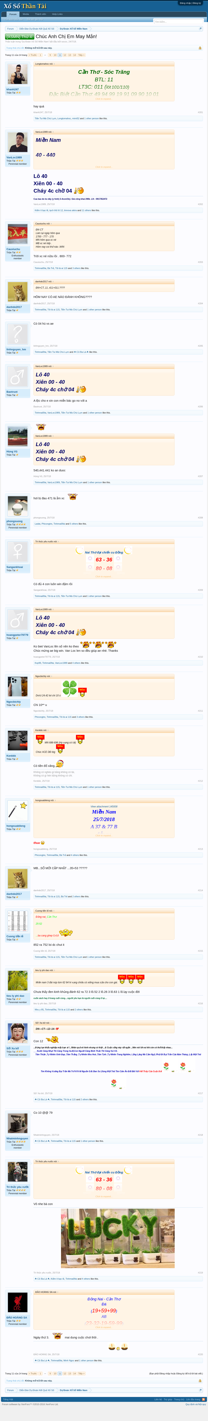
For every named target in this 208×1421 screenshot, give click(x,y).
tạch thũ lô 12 (56, 222)
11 (60, 67)
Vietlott (50, 38)
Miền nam (13, 38)
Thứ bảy (112, 38)
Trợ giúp (168, 1411)
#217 (200, 1106)
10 (55, 67)
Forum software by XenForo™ (30, 1416)
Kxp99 (38, 675)
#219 (200, 1285)
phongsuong (14, 533)
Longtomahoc (64, 131)
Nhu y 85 (39, 1022)
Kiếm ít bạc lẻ (41, 222)
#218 (200, 1147)
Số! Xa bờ (12, 1060)
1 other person (91, 131)
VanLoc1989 (14, 169)
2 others (76, 908)
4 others (76, 675)
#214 (200, 902)
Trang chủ (179, 1411)
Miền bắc (26, 38)
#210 (200, 669)
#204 (200, 315)
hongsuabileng (15, 838)
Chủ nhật (124, 38)
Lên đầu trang (193, 1411)
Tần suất (163, 38)
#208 (200, 530)
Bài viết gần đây (35, 19)
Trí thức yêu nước (17, 1199)
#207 (200, 488)
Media (26, 14)
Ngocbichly (13, 713)
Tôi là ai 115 (61, 280)
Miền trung (38, 38)
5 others (74, 536)
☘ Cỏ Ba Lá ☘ (81, 364)
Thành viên (40, 14)
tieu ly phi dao (15, 1008)
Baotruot (11, 404)
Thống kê (136, 38)
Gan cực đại (150, 38)
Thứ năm (90, 38)
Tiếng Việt (8, 1411)
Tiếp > (81, 67)
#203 (200, 274)
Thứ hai (60, 38)
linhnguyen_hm (16, 361)
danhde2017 (14, 319)
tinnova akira (70, 222)
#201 (200, 124)
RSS (203, 1411)
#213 (200, 861)
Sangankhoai (14, 579)
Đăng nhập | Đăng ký (190, 3)
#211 (200, 723)
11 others (86, 222)
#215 (200, 963)
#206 (200, 419)
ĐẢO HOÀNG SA (16, 1329)
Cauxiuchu (13, 261)
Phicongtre (47, 536)
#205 (200, 358)
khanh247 (12, 101)
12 (65, 67)
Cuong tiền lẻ (14, 948)
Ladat (37, 536)
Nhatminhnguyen (17, 1150)
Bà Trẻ (51, 280)
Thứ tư (79, 38)
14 (74, 67)
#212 (200, 793)
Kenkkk (11, 767)
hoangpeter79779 (17, 647)
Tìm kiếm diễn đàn (14, 19)
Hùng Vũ (11, 463)
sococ (64, 54)
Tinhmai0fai (40, 280)
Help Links (57, 14)
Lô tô (173, 38)
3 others (76, 280)
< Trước (33, 67)
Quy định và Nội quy (196, 1416)
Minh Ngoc (69, 1372)
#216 (200, 1015)
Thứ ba (70, 38)
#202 (200, 216)
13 (69, 67)
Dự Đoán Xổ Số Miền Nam (35, 54)
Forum (13, 14)
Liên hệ (158, 1411)
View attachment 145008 (104, 818)
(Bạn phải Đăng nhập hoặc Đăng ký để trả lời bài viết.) (176, 1386)
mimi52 (75, 131)
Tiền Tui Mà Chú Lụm (45, 131)
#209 (200, 602)
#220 (200, 1366)
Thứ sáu (101, 38)
